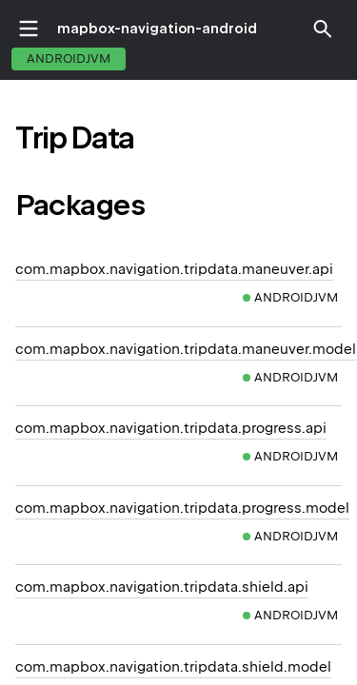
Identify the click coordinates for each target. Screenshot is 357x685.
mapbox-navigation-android (157, 28)
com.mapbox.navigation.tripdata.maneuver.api (174, 269)
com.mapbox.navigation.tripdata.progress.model (182, 508)
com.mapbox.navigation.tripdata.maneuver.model (185, 349)
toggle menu (28, 28)
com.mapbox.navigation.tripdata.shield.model (173, 666)
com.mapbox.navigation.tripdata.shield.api (161, 587)
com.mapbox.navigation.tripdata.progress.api (171, 428)
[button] (323, 29)
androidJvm (68, 58)
